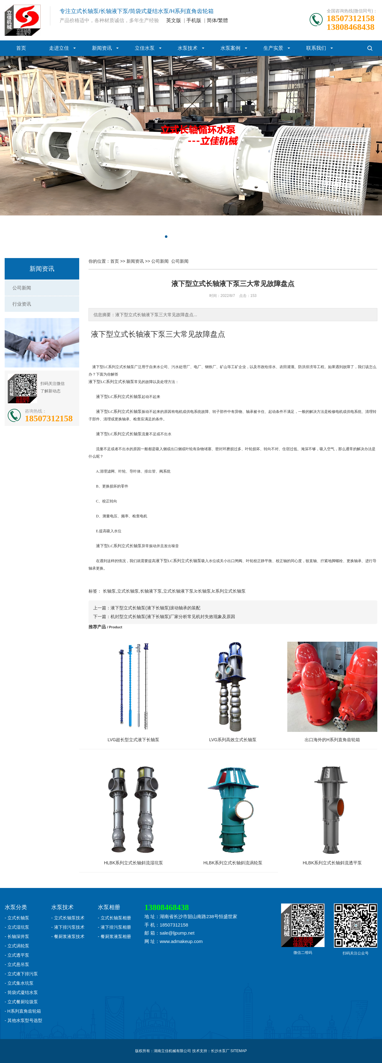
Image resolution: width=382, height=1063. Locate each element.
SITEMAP (238, 1051)
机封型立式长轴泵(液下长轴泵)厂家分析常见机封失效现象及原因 (173, 616)
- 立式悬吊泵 (17, 964)
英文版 (173, 20)
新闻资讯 (102, 48)
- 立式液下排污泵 (21, 973)
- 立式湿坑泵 (17, 927)
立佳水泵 (145, 48)
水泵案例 (230, 48)
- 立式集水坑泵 (19, 983)
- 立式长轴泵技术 (67, 917)
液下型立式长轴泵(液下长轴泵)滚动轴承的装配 (155, 607)
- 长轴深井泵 (17, 936)
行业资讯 (21, 304)
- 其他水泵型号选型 (23, 1020)
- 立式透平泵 (17, 955)
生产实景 (273, 48)
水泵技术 (188, 48)
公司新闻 (21, 287)
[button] (166, 236)
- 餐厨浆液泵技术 (67, 936)
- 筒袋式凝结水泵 (21, 992)
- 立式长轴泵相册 (114, 917)
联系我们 (316, 48)
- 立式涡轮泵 (17, 945)
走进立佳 (59, 48)
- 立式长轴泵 (17, 917)
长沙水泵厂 (220, 1051)
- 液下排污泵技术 (67, 927)
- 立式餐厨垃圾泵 (21, 1001)
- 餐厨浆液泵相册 (114, 936)
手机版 (193, 20)
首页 (21, 48)
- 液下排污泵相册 (114, 927)
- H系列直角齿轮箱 (23, 1011)
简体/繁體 (217, 20)
